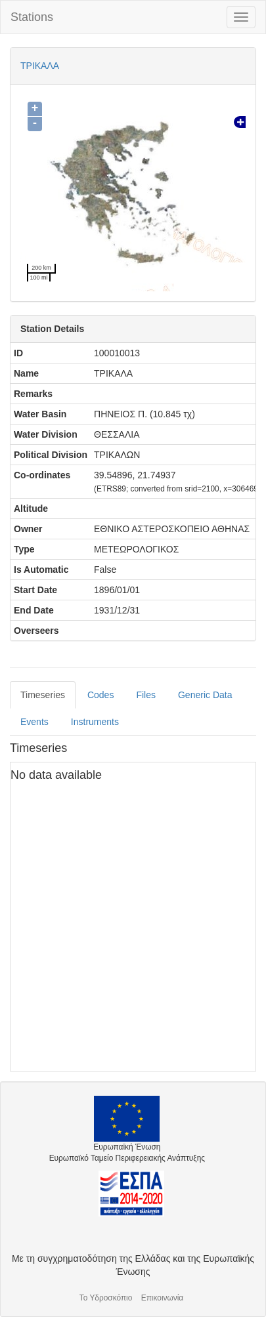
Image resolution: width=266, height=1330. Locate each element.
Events (34, 722)
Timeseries (42, 695)
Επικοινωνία (162, 1297)
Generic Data (205, 695)
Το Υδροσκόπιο (106, 1297)
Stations (32, 17)
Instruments (95, 722)
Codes (100, 695)
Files (146, 695)
